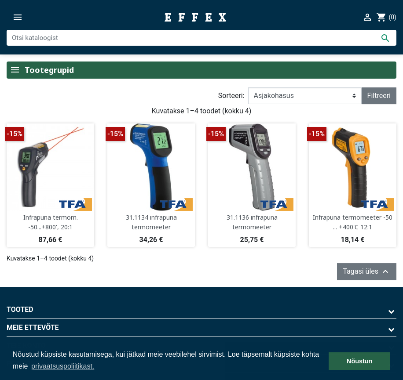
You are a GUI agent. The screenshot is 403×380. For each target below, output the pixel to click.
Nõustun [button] (359, 361)
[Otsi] (201, 38)
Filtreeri (379, 95)
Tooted (20, 309)
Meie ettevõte (33, 327)
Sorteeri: (231, 95)
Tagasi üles (367, 271)
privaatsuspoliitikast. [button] (62, 366)
